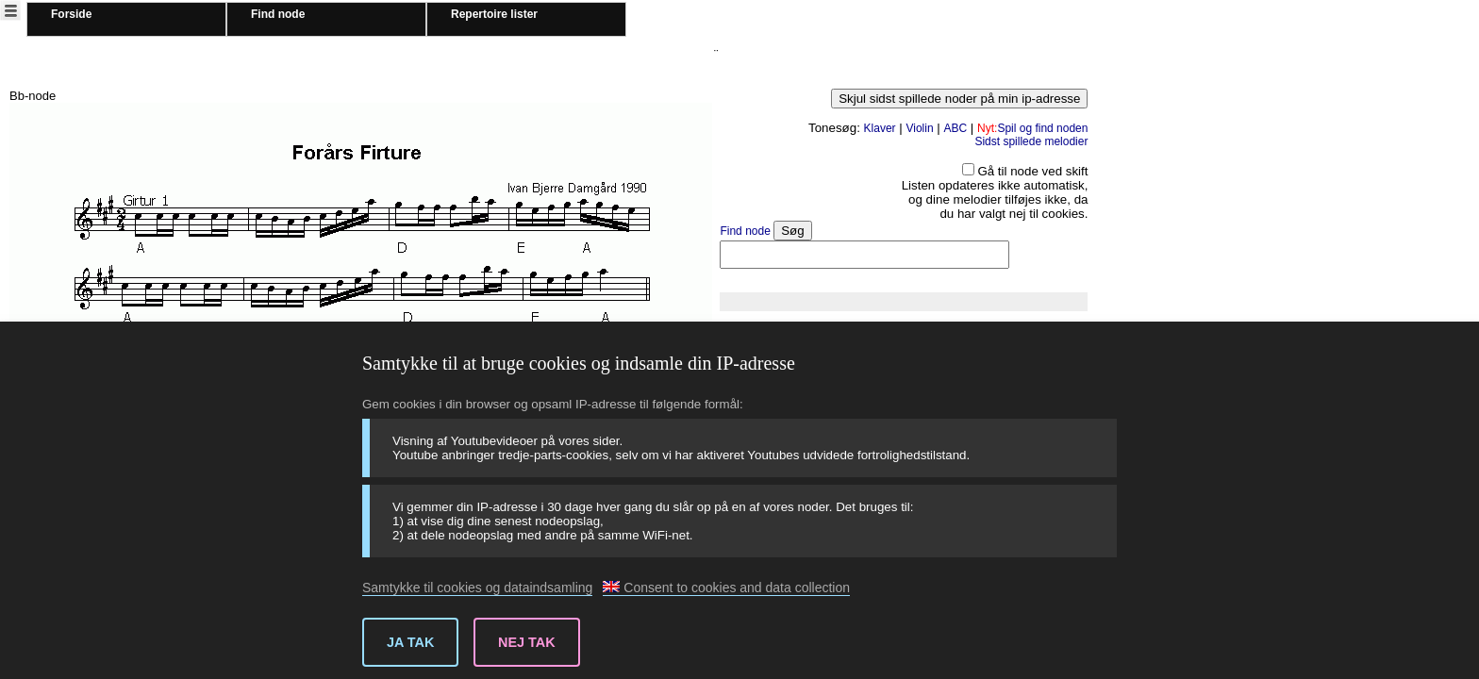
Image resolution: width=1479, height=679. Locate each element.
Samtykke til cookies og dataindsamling (477, 587)
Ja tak (410, 642)
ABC (955, 128)
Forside (71, 14)
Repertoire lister (494, 14)
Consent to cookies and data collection (726, 587)
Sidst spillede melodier (1031, 141)
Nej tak (527, 642)
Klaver (880, 128)
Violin (919, 128)
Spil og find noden (1032, 128)
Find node (278, 14)
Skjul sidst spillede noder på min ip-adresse (959, 98)
